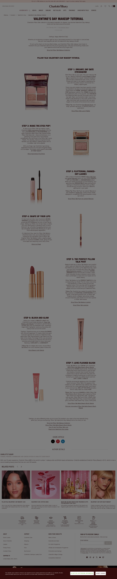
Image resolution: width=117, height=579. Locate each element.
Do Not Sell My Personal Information (82, 573)
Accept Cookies (100, 573)
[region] (58, 573)
